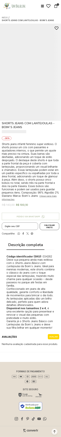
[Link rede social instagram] (16, 418)
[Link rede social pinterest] (27, 418)
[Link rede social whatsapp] (44, 418)
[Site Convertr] (30, 430)
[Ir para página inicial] (5, 17)
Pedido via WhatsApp (28, 216)
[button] (54, 432)
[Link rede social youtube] (39, 418)
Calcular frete (49, 226)
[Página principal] (14, 6)
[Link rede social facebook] (22, 418)
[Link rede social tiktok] (33, 418)
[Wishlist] (48, 6)
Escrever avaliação (53, 336)
